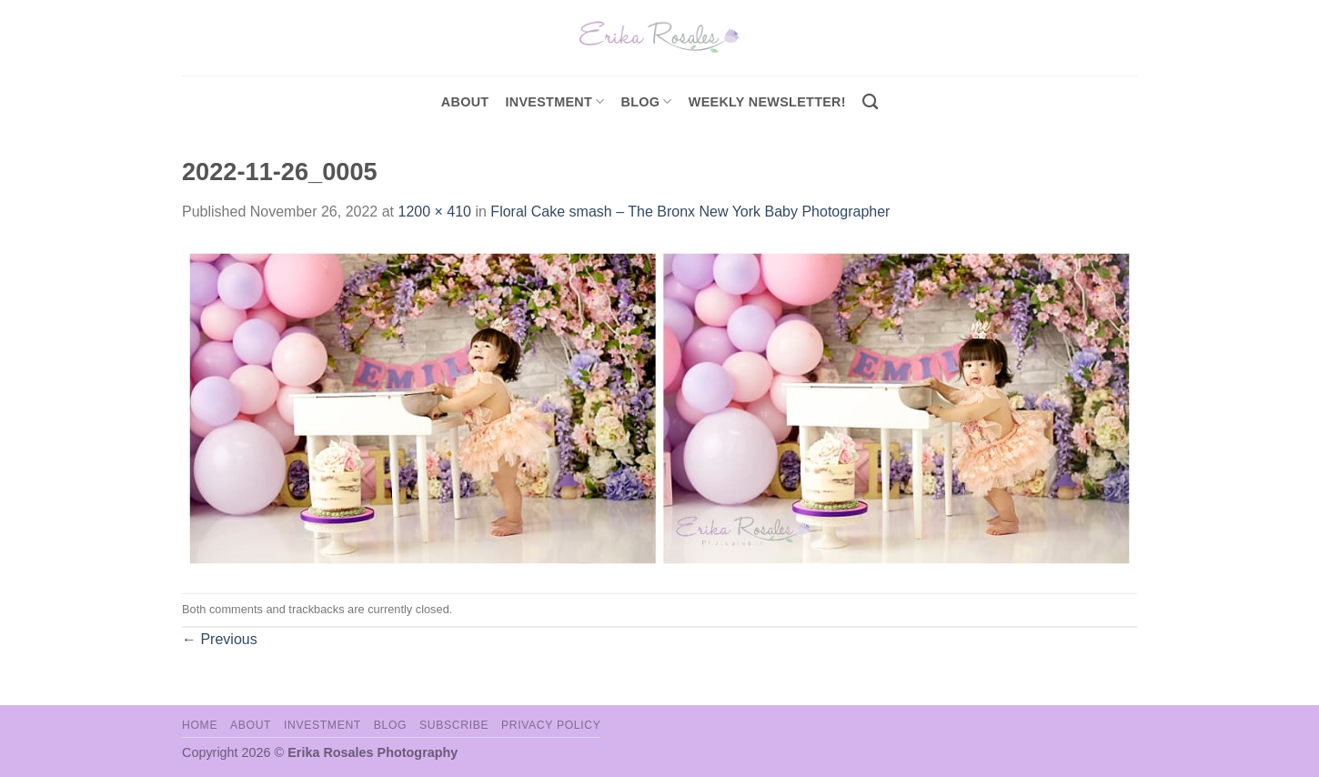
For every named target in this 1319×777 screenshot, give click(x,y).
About (465, 102)
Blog (646, 101)
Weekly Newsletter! (767, 102)
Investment (322, 725)
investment (554, 101)
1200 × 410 (434, 211)
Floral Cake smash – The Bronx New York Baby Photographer (690, 211)
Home (199, 725)
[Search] (870, 102)
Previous (219, 639)
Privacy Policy (550, 725)
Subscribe (453, 725)
